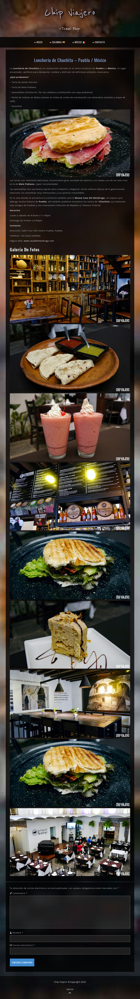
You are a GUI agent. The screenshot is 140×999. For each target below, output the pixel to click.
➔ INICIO (38, 42)
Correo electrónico (24, 945)
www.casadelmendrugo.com (39, 240)
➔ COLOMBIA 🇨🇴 (57, 42)
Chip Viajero (70, 12)
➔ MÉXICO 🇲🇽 (78, 42)
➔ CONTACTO (98, 42)
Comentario (20, 893)
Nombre (17, 932)
